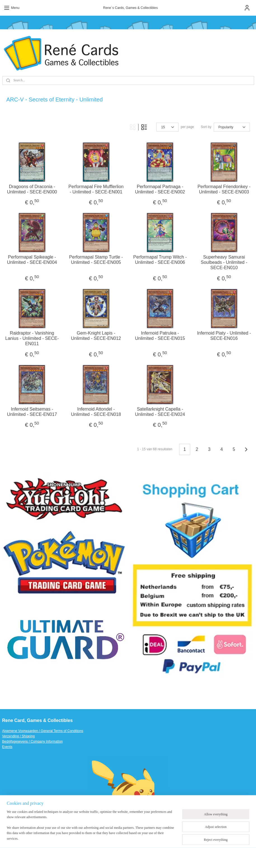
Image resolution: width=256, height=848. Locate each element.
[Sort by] (232, 127)
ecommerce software (154, 837)
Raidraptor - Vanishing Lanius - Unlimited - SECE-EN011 (32, 338)
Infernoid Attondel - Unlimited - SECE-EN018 (96, 411)
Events (7, 747)
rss (136, 837)
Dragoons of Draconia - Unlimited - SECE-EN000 (32, 189)
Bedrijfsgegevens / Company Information (32, 741)
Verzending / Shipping (18, 736)
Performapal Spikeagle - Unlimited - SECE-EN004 (32, 259)
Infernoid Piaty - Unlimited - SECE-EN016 (224, 335)
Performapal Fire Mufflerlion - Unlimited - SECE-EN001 (96, 189)
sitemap (125, 837)
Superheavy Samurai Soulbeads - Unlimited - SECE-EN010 (224, 262)
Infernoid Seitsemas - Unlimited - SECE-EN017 (32, 411)
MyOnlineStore (198, 837)
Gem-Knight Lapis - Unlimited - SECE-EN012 (96, 335)
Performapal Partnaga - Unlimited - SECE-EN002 (160, 189)
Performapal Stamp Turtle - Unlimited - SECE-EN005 (96, 259)
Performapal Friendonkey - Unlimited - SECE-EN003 (224, 189)
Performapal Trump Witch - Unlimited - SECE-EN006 (160, 259)
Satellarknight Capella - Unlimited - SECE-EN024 (160, 411)
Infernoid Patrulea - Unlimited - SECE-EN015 (160, 335)
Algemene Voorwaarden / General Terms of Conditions (42, 731)
